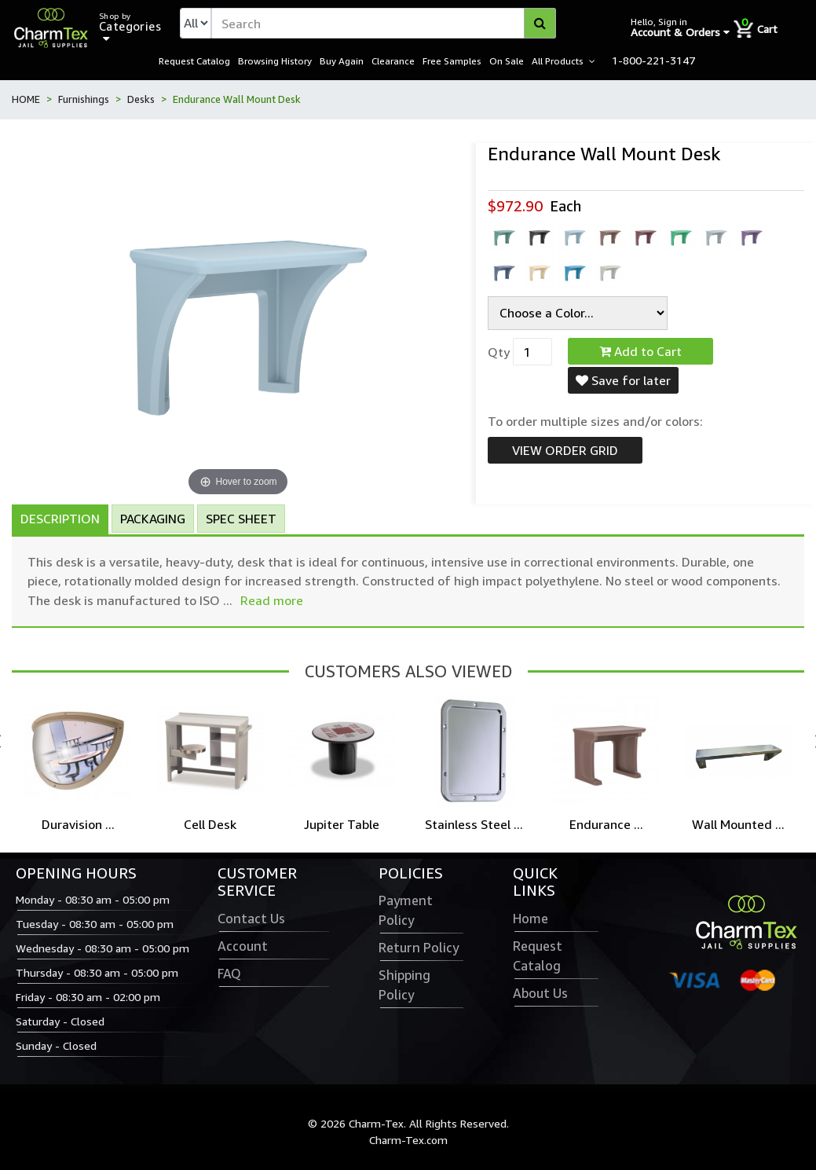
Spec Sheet (241, 519)
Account (243, 947)
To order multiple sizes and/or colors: (595, 422)
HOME (26, 100)
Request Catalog (194, 61)
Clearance (393, 61)
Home (530, 919)
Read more (271, 601)
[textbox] (383, 24)
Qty (499, 353)
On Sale (506, 61)
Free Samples (452, 61)
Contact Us (251, 919)
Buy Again (342, 61)
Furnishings (83, 100)
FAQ (229, 974)
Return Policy (419, 948)
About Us (540, 994)
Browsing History (275, 61)
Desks (141, 100)
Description (60, 519)
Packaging (152, 519)
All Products (558, 61)
